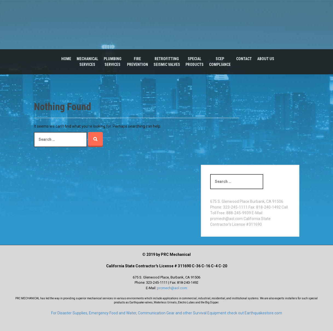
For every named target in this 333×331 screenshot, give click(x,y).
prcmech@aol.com (172, 288)
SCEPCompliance (220, 62)
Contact (244, 59)
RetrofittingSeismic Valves (167, 62)
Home (66, 59)
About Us (265, 59)
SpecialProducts (195, 62)
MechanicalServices (87, 62)
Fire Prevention (137, 62)
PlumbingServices (112, 62)
